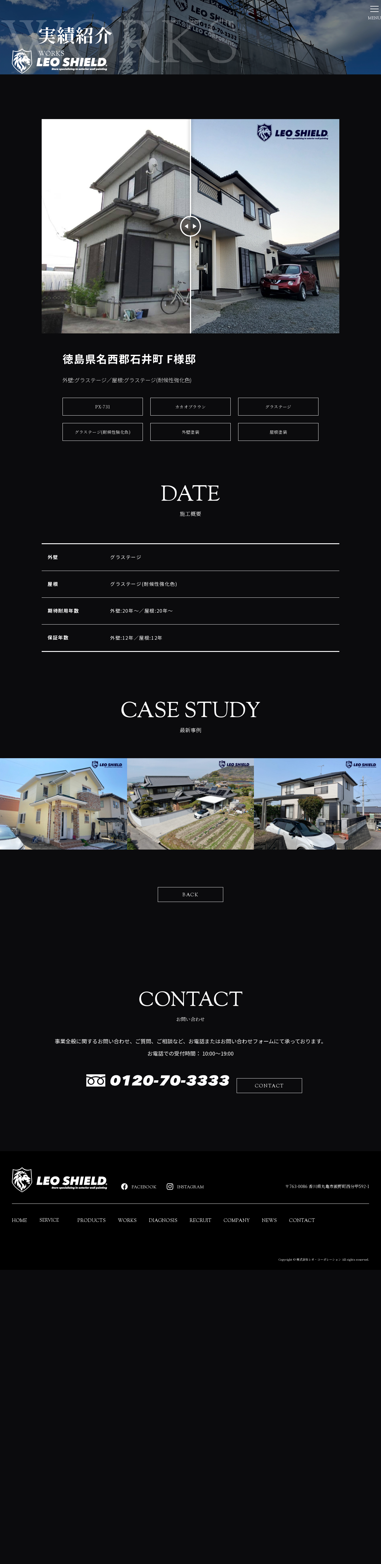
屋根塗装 (278, 522)
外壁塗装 (190, 522)
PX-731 (102, 497)
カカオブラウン (190, 497)
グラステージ (278, 497)
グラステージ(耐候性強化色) (103, 522)
